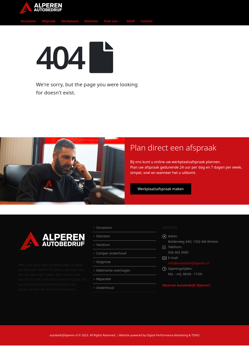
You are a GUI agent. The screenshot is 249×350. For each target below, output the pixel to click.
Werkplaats (70, 21)
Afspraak (49, 21)
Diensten (91, 21)
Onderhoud (105, 288)
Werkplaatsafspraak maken (161, 188)
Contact (146, 21)
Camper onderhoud (111, 253)
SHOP (130, 21)
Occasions (28, 21)
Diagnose (103, 262)
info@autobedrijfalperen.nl (188, 263)
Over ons (111, 21)
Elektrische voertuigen (113, 270)
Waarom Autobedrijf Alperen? (186, 285)
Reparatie (103, 279)
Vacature (102, 244)
